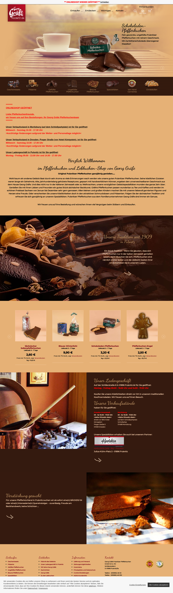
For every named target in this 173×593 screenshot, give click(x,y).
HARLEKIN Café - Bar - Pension (109, 448)
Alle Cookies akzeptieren (158, 590)
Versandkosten (39, 358)
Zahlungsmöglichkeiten (82, 564)
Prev (6, 68)
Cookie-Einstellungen (81, 573)
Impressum (78, 581)
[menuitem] (13, 86)
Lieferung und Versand (82, 561)
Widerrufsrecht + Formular (83, 578)
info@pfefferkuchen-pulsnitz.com (123, 577)
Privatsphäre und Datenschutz (84, 570)
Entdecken (90, 11)
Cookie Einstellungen (137, 590)
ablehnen (92, 591)
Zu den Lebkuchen (47, 576)
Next (162, 68)
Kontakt (119, 11)
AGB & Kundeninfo (80, 576)
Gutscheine (78, 567)
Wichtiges (106, 11)
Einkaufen (75, 11)
